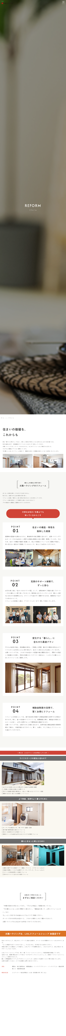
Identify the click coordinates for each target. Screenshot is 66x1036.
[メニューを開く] (63, 2)
